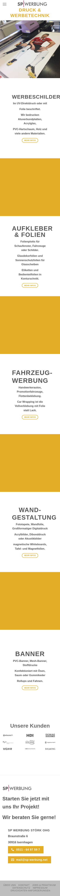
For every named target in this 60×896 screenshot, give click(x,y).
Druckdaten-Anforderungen (30, 890)
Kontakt (24, 885)
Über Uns (9, 885)
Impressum (40, 888)
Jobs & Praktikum (44, 885)
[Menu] (4, 4)
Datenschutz (21, 888)
